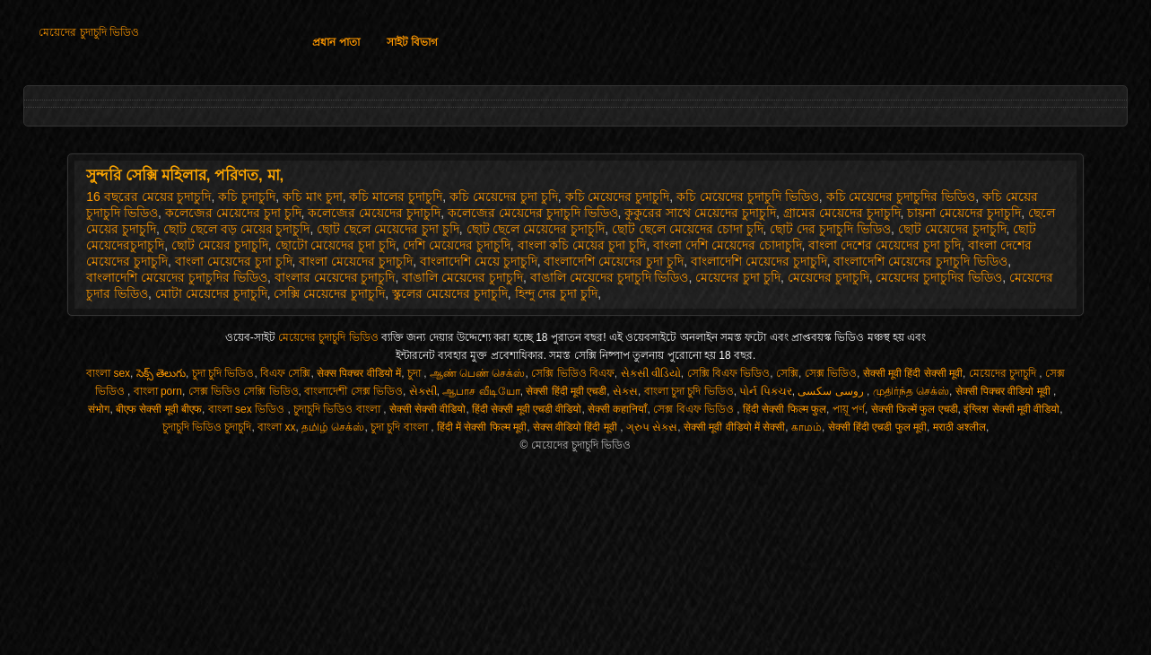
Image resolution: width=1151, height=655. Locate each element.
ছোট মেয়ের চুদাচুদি (219, 245)
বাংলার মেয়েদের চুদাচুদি (335, 277)
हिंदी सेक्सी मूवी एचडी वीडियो (526, 409)
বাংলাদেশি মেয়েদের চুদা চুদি (614, 261)
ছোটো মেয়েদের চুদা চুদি (336, 245)
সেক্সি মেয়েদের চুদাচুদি (329, 293)
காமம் (806, 427)
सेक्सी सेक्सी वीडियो (428, 409)
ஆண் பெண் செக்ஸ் (478, 373)
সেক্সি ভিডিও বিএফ (573, 373)
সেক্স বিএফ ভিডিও (695, 409)
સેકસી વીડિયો (651, 373)
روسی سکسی (832, 391)
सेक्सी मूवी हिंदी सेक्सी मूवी (913, 373)
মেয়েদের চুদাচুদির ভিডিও (939, 277)
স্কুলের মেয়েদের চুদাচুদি (450, 293)
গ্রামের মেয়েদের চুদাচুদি (842, 212)
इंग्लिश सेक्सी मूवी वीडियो (1011, 409)
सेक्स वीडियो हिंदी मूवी (576, 427)
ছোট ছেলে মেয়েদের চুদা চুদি (388, 229)
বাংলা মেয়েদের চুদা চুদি (233, 261)
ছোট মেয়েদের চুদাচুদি (952, 229)
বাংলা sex (108, 373)
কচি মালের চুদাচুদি (395, 196)
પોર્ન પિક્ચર (765, 391)
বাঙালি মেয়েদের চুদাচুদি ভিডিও (609, 277)
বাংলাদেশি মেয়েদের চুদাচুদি (759, 261)
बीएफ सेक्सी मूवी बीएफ (159, 409)
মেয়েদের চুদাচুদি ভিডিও (89, 32)
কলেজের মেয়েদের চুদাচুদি (374, 212)
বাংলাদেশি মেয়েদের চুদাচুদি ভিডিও (920, 261)
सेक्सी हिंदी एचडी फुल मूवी (877, 427)
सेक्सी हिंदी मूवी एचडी (566, 391)
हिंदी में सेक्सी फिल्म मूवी (482, 427)
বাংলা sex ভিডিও (248, 409)
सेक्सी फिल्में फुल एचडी (914, 409)
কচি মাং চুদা (313, 196)
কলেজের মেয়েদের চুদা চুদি (233, 212)
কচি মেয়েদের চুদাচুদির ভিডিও (901, 196)
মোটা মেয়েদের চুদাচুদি (211, 293)
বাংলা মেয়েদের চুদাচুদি (356, 261)
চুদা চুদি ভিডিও (223, 373)
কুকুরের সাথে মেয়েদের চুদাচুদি (700, 212)
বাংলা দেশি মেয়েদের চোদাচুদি (727, 245)
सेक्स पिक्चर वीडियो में (359, 373)
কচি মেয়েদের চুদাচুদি (617, 196)
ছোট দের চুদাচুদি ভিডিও (830, 229)
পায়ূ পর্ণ (849, 409)
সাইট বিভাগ (412, 42)
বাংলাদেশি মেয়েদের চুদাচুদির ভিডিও (176, 277)
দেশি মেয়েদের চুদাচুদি (456, 245)
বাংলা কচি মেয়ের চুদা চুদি (582, 245)
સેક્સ (625, 391)
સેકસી (423, 391)
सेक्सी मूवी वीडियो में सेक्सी (734, 427)
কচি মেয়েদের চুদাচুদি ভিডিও (747, 196)
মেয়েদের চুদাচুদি (828, 277)
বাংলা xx (276, 427)
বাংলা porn (158, 391)
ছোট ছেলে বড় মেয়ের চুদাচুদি (236, 229)
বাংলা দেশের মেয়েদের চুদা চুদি (884, 245)
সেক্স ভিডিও (831, 373)
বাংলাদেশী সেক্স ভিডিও (353, 391)
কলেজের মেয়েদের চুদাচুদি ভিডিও (533, 212)
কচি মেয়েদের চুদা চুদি (503, 196)
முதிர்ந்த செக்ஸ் (911, 391)
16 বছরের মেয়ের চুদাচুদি (148, 196)
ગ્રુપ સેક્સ (651, 427)
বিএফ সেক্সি (285, 373)
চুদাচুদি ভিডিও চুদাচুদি (207, 427)
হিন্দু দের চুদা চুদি (556, 293)
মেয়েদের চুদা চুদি (737, 277)
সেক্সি (787, 373)
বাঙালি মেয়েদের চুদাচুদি (462, 277)
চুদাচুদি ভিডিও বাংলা (338, 409)
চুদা (415, 373)
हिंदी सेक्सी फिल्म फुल (784, 409)
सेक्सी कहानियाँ (617, 409)
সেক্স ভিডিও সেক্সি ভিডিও (243, 391)
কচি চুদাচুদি (246, 196)
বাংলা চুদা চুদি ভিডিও (689, 391)
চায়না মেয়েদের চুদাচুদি (964, 212)
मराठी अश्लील (959, 427)
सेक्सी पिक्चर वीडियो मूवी (1004, 391)
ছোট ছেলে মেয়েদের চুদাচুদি (536, 229)
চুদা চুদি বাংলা (401, 427)
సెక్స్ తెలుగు (161, 373)
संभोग (98, 409)
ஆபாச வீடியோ (480, 391)
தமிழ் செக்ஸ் (332, 427)
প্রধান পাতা (335, 42)
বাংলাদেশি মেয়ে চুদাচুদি (478, 261)
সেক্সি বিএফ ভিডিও (729, 373)
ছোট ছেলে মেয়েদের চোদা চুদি (687, 229)
